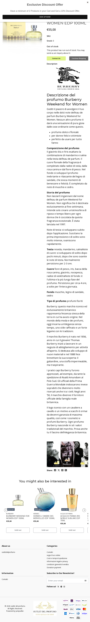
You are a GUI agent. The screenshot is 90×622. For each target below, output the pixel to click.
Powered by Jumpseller (15, 611)
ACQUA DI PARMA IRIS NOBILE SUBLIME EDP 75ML (70, 518)
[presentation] (6, 510)
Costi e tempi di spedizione (57, 558)
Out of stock (52, 46)
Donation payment (54, 567)
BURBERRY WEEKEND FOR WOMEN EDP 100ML (17, 517)
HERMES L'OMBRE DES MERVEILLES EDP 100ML (44, 517)
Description (52, 63)
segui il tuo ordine (53, 555)
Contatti (50, 552)
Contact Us (56, 58)
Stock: (49, 41)
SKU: (49, 36)
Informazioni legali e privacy (57, 561)
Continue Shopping (79, 58)
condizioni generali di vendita (58, 564)
